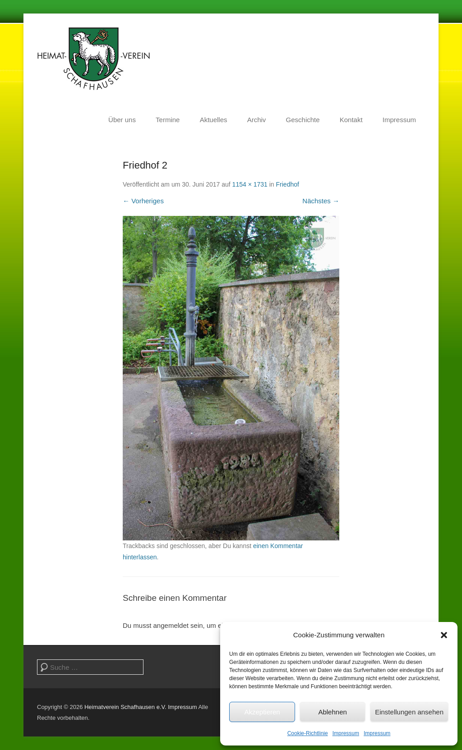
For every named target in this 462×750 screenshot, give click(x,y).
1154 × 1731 (250, 184)
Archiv (256, 119)
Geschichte (303, 119)
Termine (168, 119)
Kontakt (351, 119)
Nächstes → (320, 201)
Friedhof (287, 184)
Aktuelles (213, 119)
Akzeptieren (262, 712)
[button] (443, 635)
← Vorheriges (143, 201)
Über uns (122, 119)
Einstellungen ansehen (409, 712)
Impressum (346, 733)
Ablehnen (332, 712)
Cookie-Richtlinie (307, 733)
